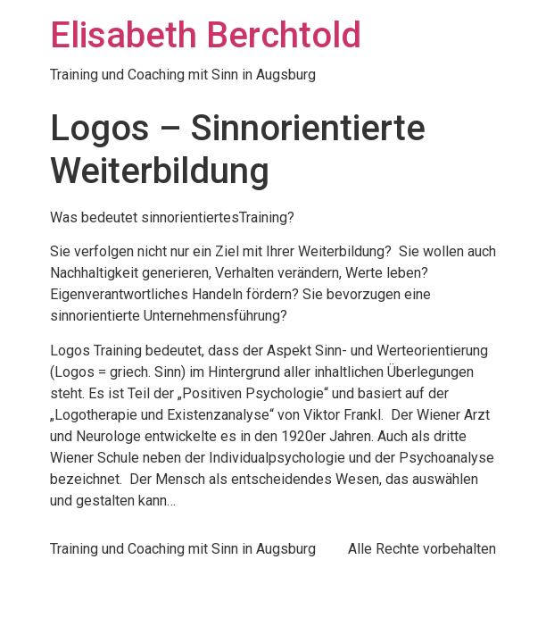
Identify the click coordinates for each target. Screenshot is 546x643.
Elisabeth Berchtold (205, 35)
